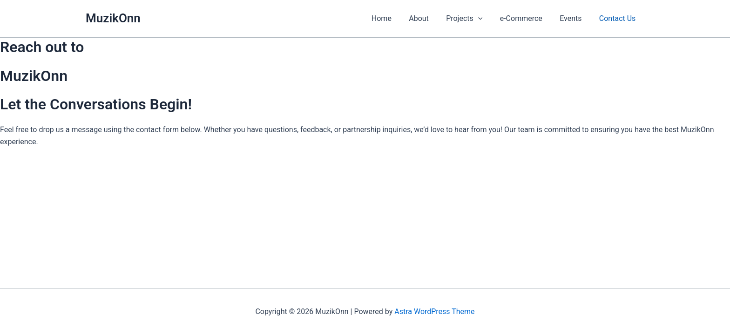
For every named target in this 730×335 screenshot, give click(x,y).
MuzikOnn (113, 18)
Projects (473, 18)
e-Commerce (527, 18)
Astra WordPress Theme (434, 311)
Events (574, 18)
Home (395, 18)
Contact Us (618, 18)
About (430, 18)
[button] (486, 18)
